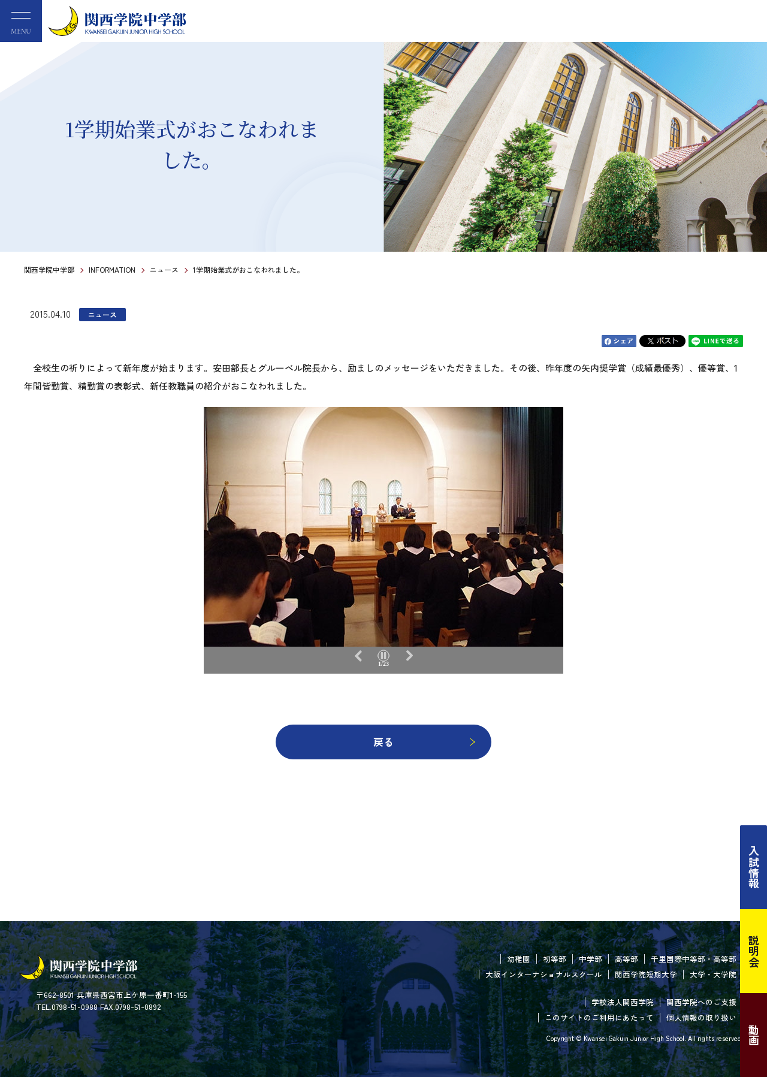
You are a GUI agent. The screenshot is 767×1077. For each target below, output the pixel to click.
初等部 (554, 958)
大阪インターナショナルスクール (543, 974)
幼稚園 (518, 958)
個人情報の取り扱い (701, 1017)
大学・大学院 (713, 974)
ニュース (164, 269)
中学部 (590, 958)
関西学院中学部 (49, 269)
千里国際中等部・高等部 (693, 958)
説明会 (754, 951)
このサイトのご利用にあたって (599, 1017)
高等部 (626, 958)
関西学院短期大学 (646, 974)
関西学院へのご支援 (701, 1001)
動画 (754, 1035)
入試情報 (754, 867)
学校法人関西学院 (622, 1001)
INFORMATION (112, 269)
